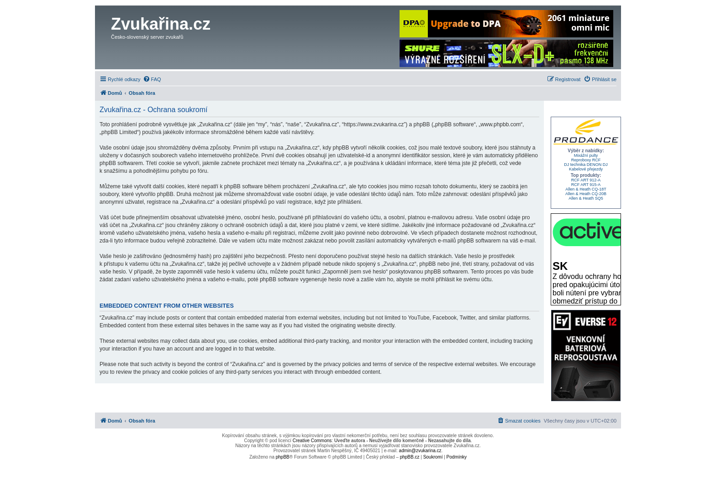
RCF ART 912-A (586, 180)
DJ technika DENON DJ (586, 164)
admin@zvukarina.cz (420, 450)
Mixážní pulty (586, 155)
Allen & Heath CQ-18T (585, 189)
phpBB (283, 456)
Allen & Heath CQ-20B (585, 193)
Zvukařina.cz (161, 24)
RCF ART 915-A (586, 184)
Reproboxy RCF (586, 160)
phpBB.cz (410, 456)
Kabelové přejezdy (586, 169)
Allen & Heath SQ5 (586, 198)
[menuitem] (152, 79)
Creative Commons (312, 440)
